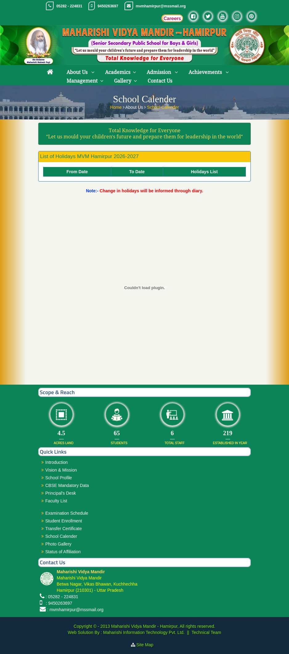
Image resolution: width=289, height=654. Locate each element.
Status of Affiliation (63, 551)
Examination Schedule (66, 513)
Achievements (206, 72)
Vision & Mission (61, 470)
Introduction (56, 462)
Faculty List (56, 500)
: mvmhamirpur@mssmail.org (75, 609)
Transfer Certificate (63, 528)
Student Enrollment (63, 520)
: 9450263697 (57, 603)
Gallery (122, 81)
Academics (117, 72)
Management (82, 81)
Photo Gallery (58, 544)
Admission (159, 72)
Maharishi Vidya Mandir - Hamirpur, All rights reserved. (163, 626)
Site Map (147, 644)
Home (116, 106)
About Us (78, 72)
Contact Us (160, 81)
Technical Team (206, 632)
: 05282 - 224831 (62, 596)
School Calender (163, 106)
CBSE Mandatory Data (67, 485)
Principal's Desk (60, 493)
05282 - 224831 (69, 6)
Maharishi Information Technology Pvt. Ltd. (143, 632)
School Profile (58, 477)
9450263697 (108, 6)
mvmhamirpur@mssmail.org (161, 6)
